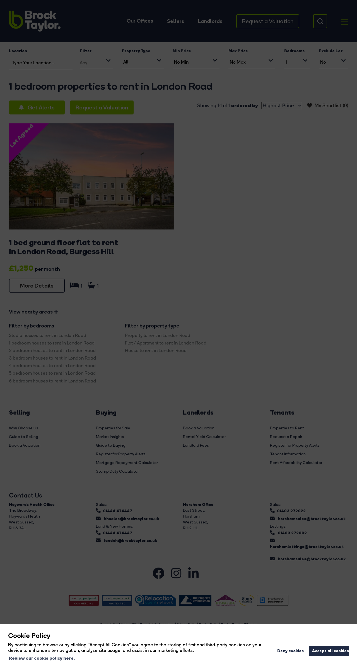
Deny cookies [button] (290, 651)
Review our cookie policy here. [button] (42, 658)
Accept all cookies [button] (330, 651)
